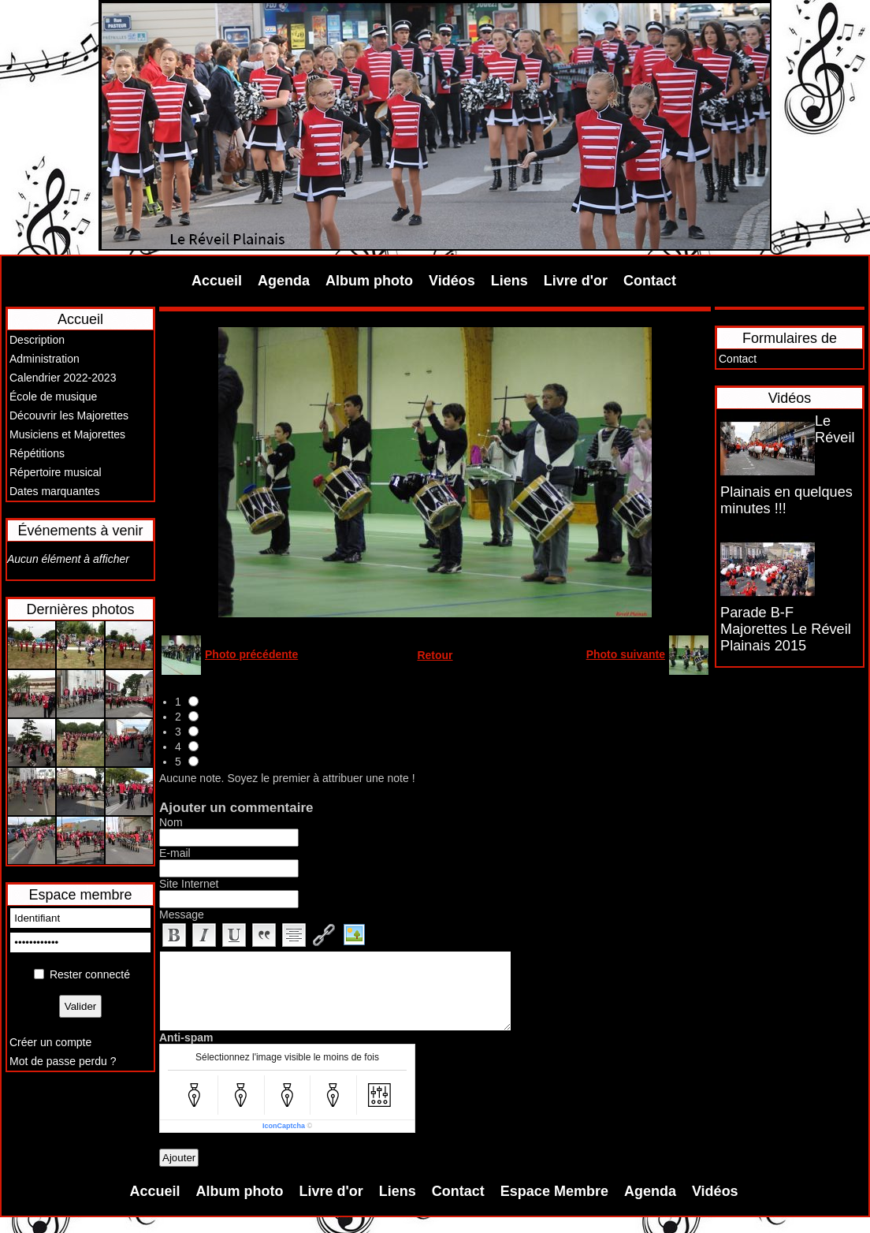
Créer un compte (50, 1042)
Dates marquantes (54, 491)
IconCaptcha (283, 1126)
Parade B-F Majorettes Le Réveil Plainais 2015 (785, 629)
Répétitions (37, 453)
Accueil (216, 281)
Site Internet (189, 883)
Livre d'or (576, 281)
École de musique (53, 396)
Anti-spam (186, 1037)
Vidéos (452, 281)
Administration (44, 358)
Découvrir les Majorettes (68, 415)
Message (181, 914)
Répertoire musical (55, 472)
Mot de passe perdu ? (62, 1061)
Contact (649, 281)
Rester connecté (90, 974)
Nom (171, 822)
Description (37, 339)
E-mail (175, 853)
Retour (434, 655)
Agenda (284, 281)
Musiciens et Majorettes (67, 434)
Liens (509, 281)
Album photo (369, 281)
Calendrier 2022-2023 (62, 377)
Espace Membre (554, 1191)
